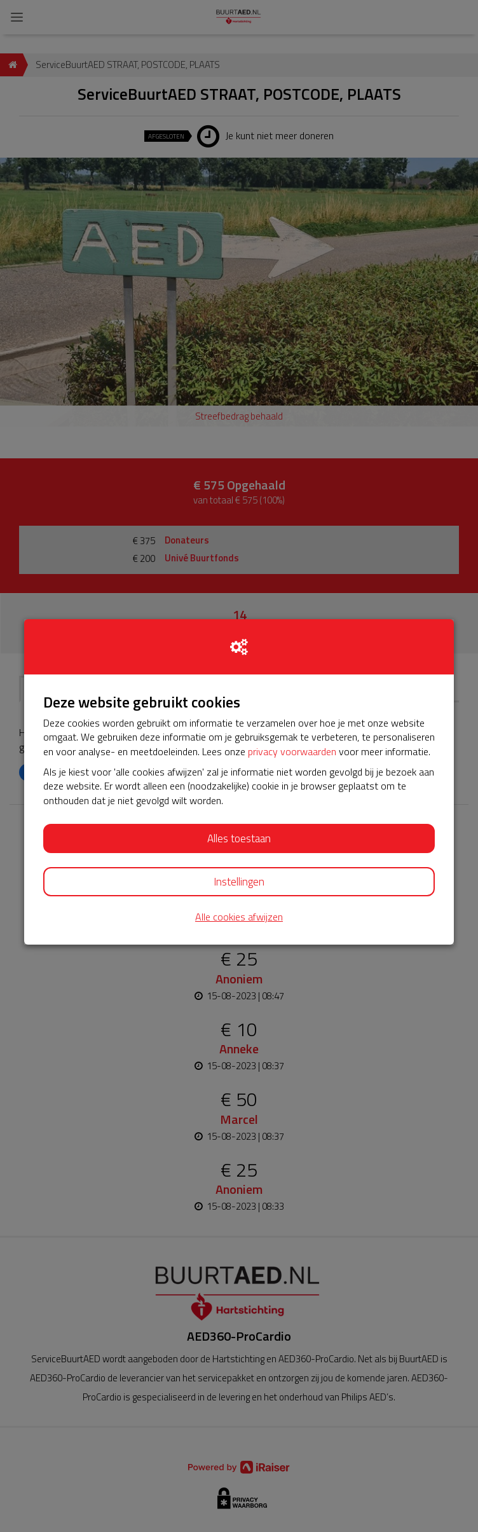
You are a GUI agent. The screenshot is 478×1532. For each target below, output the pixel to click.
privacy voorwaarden (292, 751)
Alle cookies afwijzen (239, 917)
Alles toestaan (239, 838)
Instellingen (239, 881)
